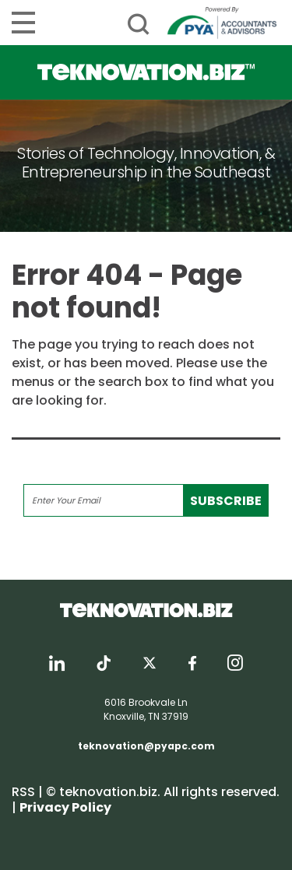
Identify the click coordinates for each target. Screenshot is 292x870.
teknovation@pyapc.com (146, 745)
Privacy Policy (65, 807)
